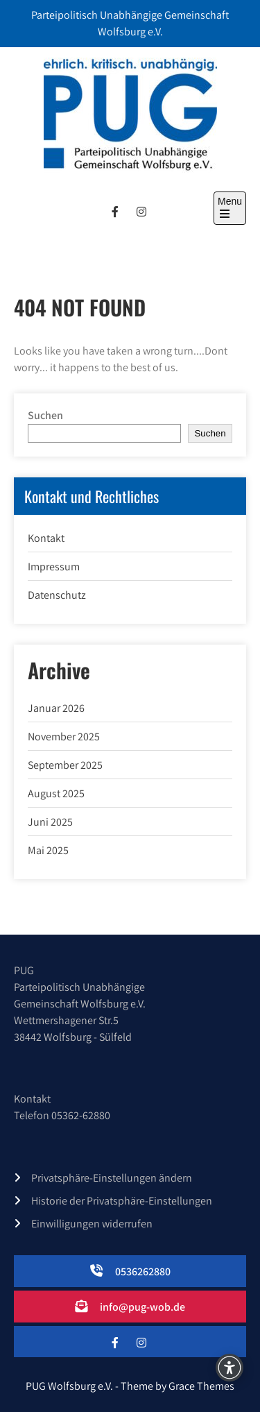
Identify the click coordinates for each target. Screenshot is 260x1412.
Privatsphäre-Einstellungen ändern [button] (111, 1178)
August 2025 (56, 793)
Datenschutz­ (57, 595)
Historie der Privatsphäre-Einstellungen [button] (121, 1200)
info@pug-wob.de (142, 1307)
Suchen (45, 415)
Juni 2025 (50, 822)
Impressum (54, 566)
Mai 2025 (48, 850)
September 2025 (65, 765)
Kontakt (46, 538)
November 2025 (64, 736)
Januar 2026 (56, 708)
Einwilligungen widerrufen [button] (92, 1223)
